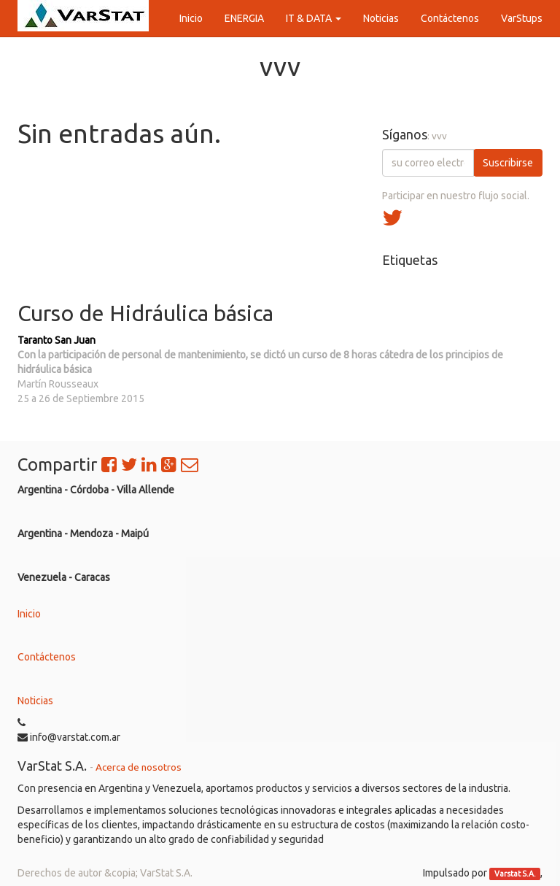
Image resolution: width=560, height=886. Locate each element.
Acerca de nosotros (139, 767)
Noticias (35, 700)
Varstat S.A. (515, 873)
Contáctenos (47, 657)
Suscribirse (508, 163)
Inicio (29, 614)
